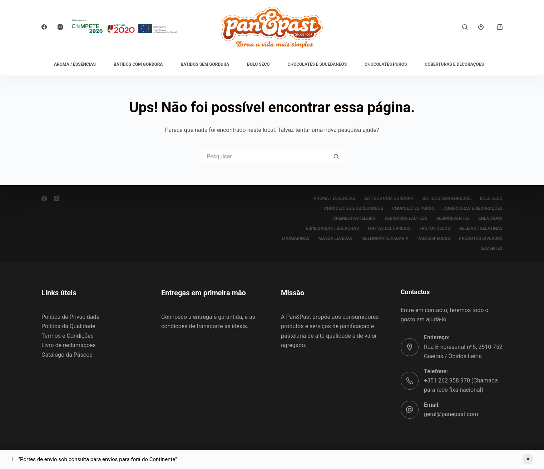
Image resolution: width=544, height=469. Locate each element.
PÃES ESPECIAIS (433, 238)
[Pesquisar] (465, 27)
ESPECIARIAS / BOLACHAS (332, 228)
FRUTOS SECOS (435, 228)
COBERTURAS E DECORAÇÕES (454, 64)
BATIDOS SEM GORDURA (204, 64)
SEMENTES (492, 248)
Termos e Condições (67, 335)
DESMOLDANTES (453, 218)
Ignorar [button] (528, 459)
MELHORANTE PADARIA (385, 238)
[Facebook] (44, 27)
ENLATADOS (491, 218)
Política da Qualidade (68, 326)
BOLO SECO (258, 64)
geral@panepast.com (451, 414)
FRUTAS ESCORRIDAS (389, 228)
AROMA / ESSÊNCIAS (75, 64)
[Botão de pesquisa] (336, 156)
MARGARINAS (296, 238)
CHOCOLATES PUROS (386, 64)
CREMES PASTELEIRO (354, 218)
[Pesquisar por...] (265, 156)
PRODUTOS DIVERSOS (481, 238)
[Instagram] (60, 27)
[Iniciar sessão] (481, 27)
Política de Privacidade (70, 317)
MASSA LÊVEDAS (335, 238)
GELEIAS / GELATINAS (481, 228)
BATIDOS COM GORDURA (138, 64)
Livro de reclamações (68, 345)
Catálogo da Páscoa (67, 354)
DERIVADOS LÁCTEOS (406, 218)
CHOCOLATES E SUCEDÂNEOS (317, 64)
